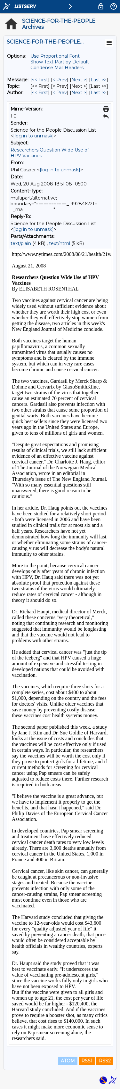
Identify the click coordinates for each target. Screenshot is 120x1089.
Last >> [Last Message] (99, 80)
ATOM (68, 1061)
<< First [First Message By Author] (40, 92)
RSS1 (86, 1061)
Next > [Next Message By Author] (78, 92)
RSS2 (105, 1061)
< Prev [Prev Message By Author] (59, 92)
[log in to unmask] (33, 136)
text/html (59, 243)
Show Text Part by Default (59, 62)
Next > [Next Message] (78, 80)
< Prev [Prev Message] (59, 80)
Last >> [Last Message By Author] (99, 92)
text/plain (21, 243)
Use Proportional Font (55, 56)
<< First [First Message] (40, 80)
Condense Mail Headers (57, 67)
